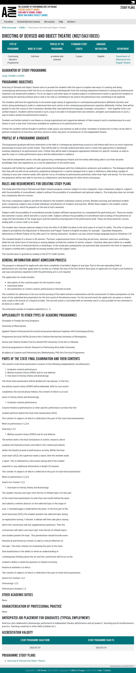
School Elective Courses (28, 21)
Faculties (8, 21)
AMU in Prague (78, 670)
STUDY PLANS (127, 8)
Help (61, 21)
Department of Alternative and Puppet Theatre (123, 59)
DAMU (22, 27)
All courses (49, 21)
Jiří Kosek (41, 670)
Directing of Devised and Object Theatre (26, 660)
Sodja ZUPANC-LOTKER (13, 75)
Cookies (107, 670)
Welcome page (9, 27)
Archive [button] (70, 21)
